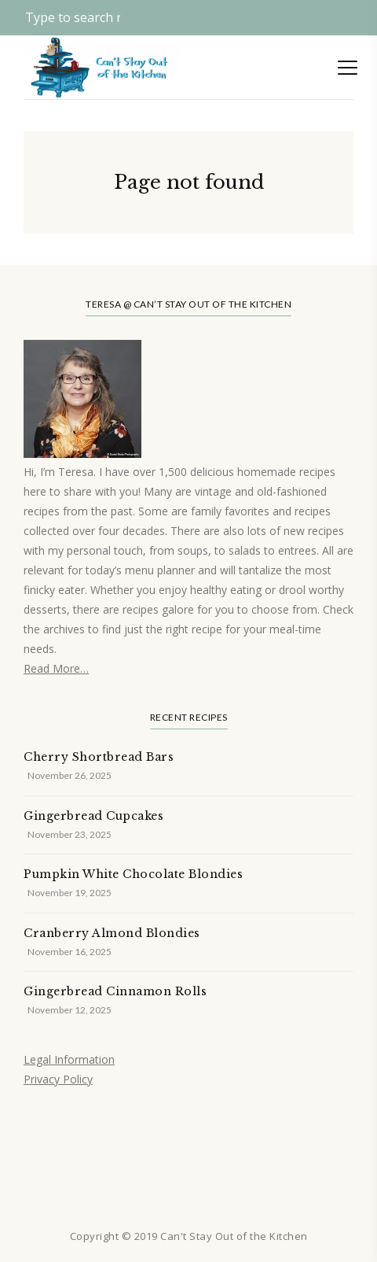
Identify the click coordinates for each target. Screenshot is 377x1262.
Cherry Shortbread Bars (99, 757)
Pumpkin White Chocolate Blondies (133, 874)
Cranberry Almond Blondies (112, 933)
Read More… (56, 668)
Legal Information (69, 1059)
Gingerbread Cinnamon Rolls (115, 991)
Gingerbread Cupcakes (93, 816)
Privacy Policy (58, 1079)
